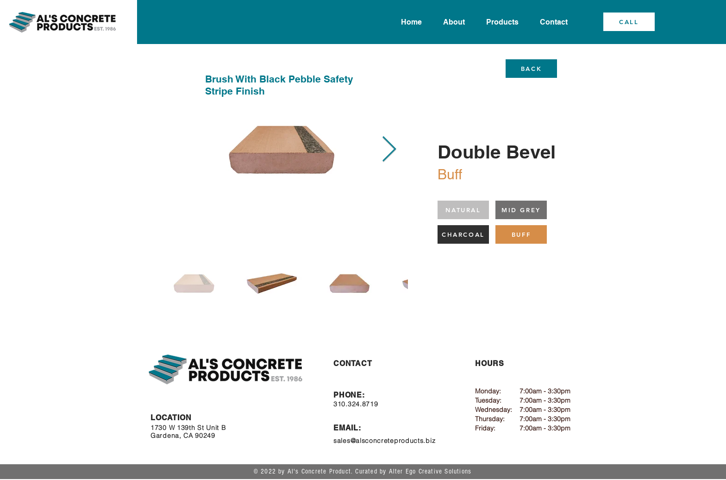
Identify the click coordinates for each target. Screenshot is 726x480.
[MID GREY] (521, 210)
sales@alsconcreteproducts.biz (384, 440)
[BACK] (531, 68)
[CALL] (629, 22)
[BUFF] (521, 234)
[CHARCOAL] (463, 234)
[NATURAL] (463, 210)
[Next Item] (389, 150)
